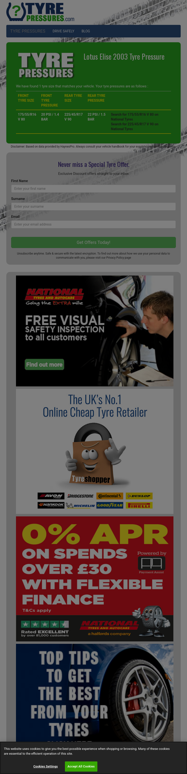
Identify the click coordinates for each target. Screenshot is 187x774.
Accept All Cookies (81, 766)
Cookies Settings (45, 766)
